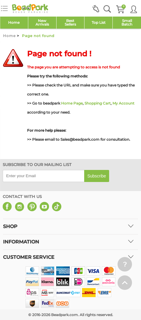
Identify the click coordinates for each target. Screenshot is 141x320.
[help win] (125, 264)
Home (14, 22)
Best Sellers (70, 22)
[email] (43, 176)
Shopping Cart (97, 103)
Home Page (72, 103)
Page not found (38, 35)
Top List (99, 22)
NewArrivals (42, 22)
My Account (123, 103)
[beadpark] (30, 7)
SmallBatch (126, 22)
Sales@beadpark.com (80, 139)
